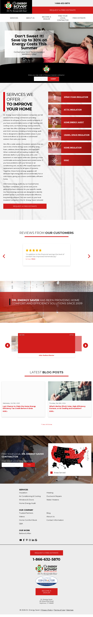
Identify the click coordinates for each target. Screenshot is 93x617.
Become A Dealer (46, 592)
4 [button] (50, 268)
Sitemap (69, 610)
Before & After (25, 533)
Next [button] (88, 256)
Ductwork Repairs (54, 496)
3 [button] (48, 268)
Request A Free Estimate (25, 206)
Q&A (21, 524)
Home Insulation (72, 148)
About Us (50, 517)
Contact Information (55, 520)
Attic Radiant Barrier (46, 355)
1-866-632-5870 (62, 3)
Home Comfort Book (28, 520)
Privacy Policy (47, 610)
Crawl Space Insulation (76, 135)
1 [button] (43, 268)
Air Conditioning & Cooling (30, 496)
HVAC (66, 160)
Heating (50, 493)
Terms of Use (59, 610)
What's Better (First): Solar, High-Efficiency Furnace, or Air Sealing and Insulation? (69, 408)
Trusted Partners (26, 513)
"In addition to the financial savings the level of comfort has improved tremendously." (45, 255)
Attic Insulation (73, 110)
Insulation (23, 493)
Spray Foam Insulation (76, 97)
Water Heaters (53, 500)
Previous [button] (4, 256)
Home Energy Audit (74, 122)
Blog (49, 513)
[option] (46, 44)
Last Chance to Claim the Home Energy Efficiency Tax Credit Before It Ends (23, 408)
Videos (22, 517)
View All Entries (47, 424)
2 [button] (45, 268)
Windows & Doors (26, 500)
